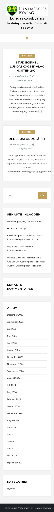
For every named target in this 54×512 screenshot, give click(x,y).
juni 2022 (12, 448)
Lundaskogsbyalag (27, 18)
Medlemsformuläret (27, 139)
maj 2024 (12, 392)
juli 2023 (11, 427)
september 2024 (15, 371)
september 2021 (15, 462)
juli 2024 (11, 385)
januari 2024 (13, 406)
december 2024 (15, 357)
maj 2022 (12, 455)
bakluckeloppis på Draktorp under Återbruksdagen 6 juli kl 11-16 (24, 237)
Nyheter (27, 56)
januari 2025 (13, 350)
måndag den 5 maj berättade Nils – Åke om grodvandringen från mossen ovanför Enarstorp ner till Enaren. (26, 261)
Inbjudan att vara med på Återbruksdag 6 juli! (20, 248)
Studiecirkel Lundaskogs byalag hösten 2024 (27, 66)
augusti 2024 (13, 378)
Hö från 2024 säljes (17, 228)
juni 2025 (12, 328)
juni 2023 (12, 434)
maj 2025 (12, 335)
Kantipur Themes (42, 507)
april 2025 (12, 342)
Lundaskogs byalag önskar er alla (24, 221)
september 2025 (15, 321)
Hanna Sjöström (20, 76)
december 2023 (15, 413)
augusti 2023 (13, 420)
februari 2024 (14, 399)
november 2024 (15, 364)
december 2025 (15, 314)
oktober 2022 (14, 441)
